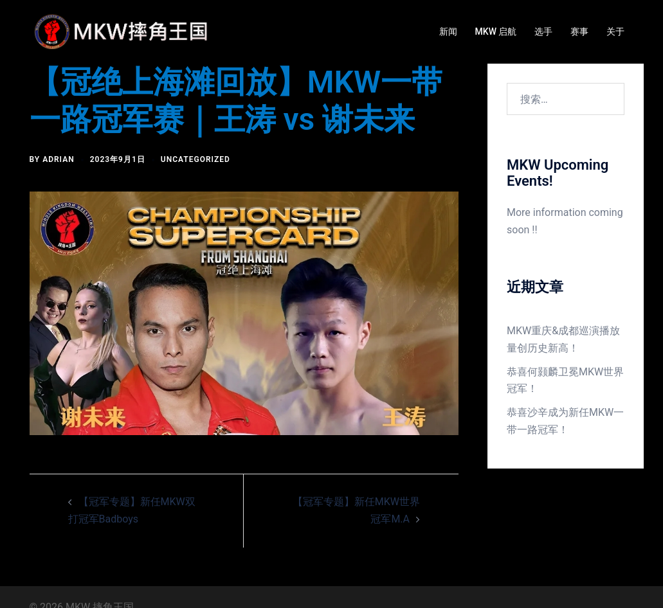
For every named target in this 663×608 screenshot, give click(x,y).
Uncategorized (195, 159)
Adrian (58, 159)
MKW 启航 (496, 31)
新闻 (448, 31)
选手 (543, 31)
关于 (615, 31)
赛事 (579, 31)
